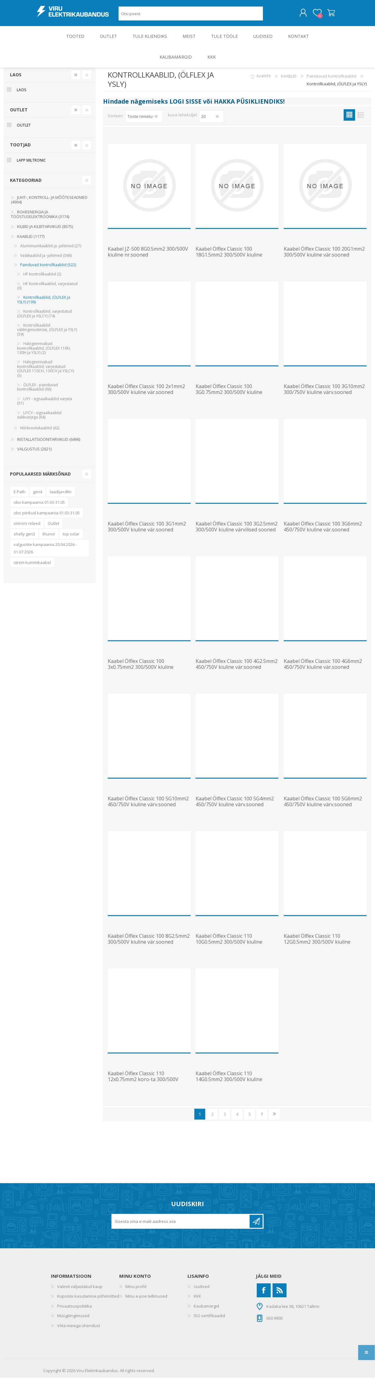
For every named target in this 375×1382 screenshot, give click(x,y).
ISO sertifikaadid (209, 1320)
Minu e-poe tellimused (146, 1300)
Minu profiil (136, 1291)
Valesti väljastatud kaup (79, 1291)
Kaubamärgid (206, 1310)
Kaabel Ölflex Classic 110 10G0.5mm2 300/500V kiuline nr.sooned (229, 946)
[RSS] (280, 1295)
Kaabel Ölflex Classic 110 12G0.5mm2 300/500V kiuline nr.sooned (317, 946)
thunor (49, 538)
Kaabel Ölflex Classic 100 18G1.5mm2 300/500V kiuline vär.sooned (229, 259)
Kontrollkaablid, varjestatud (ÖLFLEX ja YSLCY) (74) (44, 318)
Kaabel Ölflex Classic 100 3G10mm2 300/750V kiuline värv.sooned (324, 394)
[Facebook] (264, 1295)
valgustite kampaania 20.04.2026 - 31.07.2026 (45, 552)
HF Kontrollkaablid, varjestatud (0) (47, 290)
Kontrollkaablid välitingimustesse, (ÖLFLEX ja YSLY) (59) (47, 334)
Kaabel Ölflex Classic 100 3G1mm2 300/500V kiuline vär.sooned (147, 531)
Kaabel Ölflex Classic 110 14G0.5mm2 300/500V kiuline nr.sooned (229, 1084)
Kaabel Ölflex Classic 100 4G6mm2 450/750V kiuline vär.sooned (323, 668)
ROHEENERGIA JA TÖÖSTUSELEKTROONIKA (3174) (40, 218)
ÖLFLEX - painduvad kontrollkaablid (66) (37, 391)
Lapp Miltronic (31, 164)
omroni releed (27, 527)
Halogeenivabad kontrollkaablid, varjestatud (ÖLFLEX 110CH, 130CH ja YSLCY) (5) (45, 373)
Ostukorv (325, 15)
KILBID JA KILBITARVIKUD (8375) (45, 231)
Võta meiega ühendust (78, 1330)
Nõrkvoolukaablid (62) (39, 432)
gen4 (37, 496)
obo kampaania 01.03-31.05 (39, 506)
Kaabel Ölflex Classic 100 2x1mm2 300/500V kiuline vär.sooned (146, 394)
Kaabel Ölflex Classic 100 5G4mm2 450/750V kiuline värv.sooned (235, 806)
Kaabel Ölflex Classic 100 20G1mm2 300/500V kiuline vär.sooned (324, 256)
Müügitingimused (73, 1320)
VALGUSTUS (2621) (34, 453)
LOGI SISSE (185, 105)
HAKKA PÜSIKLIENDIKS (248, 105)
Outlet (53, 527)
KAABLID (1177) (30, 241)
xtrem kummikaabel (32, 567)
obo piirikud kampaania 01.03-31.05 (47, 517)
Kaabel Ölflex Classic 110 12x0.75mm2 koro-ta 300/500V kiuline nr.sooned (143, 1084)
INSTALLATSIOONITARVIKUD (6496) (48, 443)
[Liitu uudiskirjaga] (181, 1225)
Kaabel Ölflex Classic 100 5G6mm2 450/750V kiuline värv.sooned (323, 806)
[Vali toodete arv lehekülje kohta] (211, 120)
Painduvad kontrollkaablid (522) (48, 269)
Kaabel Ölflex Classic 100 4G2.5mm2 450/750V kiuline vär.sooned (237, 668)
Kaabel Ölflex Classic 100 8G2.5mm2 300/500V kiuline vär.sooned (149, 943)
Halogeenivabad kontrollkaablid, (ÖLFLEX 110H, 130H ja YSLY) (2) (44, 352)
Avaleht (263, 80)
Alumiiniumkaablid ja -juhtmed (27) (50, 250)
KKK (197, 1300)
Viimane (274, 1118)
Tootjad (20, 149)
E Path (19, 496)
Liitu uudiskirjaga (256, 1225)
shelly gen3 (24, 538)
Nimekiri (361, 119)
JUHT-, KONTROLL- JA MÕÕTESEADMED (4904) (49, 204)
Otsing (270, 16)
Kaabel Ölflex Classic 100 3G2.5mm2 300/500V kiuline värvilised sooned (237, 531)
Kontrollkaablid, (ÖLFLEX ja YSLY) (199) (43, 304)
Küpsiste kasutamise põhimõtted (88, 1300)
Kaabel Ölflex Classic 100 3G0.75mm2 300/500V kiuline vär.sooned (229, 397)
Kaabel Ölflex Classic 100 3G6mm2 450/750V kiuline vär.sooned (323, 531)
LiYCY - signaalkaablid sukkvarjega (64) (39, 419)
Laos (15, 79)
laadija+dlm (60, 496)
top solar (71, 538)
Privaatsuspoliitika (74, 1310)
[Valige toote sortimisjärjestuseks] (144, 120)
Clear (75, 79)
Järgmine (261, 1118)
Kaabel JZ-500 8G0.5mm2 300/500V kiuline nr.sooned (148, 256)
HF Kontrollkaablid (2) (42, 278)
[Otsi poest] (191, 16)
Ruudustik (349, 119)
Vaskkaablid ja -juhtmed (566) (46, 259)
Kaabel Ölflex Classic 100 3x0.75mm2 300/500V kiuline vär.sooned (141, 672)
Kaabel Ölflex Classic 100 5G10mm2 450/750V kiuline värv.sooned (148, 806)
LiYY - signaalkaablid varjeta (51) (44, 405)
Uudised (202, 1291)
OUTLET (19, 114)
